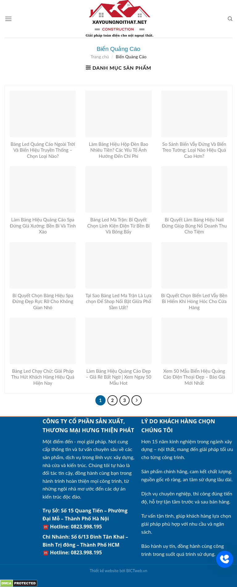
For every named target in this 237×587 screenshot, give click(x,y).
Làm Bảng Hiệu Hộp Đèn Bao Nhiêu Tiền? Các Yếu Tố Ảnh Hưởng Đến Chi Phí (118, 150)
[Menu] (8, 18)
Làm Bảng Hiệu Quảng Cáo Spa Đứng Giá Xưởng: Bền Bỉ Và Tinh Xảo (43, 225)
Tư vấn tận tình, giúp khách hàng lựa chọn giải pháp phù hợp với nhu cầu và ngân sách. (186, 523)
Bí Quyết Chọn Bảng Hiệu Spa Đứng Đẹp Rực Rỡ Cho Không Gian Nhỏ (42, 301)
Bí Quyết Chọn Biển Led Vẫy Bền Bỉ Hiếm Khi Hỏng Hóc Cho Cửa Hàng (194, 301)
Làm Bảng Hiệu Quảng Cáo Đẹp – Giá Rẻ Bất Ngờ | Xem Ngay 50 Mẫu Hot (118, 377)
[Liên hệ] (224, 559)
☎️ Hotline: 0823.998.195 (72, 526)
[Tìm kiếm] (230, 19)
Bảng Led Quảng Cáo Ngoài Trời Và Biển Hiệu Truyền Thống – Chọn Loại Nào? (42, 150)
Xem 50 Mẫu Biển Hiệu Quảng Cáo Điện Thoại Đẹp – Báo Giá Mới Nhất (194, 377)
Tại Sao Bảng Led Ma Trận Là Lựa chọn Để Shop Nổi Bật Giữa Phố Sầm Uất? (118, 301)
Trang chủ (99, 56)
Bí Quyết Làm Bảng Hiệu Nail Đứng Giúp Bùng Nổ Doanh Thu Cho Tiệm (194, 225)
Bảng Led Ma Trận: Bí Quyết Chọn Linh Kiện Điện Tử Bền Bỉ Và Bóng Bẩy (118, 225)
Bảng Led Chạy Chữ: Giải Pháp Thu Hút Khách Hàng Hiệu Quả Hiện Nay (42, 377)
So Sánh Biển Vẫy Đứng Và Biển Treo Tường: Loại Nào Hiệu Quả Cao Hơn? (194, 150)
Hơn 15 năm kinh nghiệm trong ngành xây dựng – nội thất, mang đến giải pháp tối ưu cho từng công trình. (187, 449)
